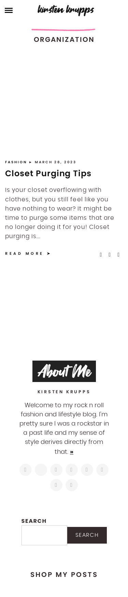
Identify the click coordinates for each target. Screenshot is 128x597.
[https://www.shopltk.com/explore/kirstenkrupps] (102, 470)
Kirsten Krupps (66, 9)
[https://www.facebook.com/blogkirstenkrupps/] (56, 470)
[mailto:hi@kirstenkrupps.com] (56, 485)
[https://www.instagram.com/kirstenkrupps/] (25, 470)
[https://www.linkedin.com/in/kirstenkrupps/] (87, 470)
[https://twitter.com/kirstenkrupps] (41, 470)
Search (34, 521)
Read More (24, 253)
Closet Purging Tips (48, 173)
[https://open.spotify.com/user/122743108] (72, 485)
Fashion (17, 162)
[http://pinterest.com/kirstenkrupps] (72, 470)
